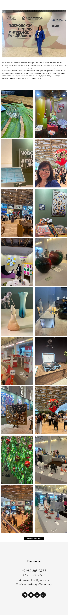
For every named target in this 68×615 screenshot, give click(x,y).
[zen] (31, 597)
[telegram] (25, 597)
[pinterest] (37, 597)
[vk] (43, 597)
